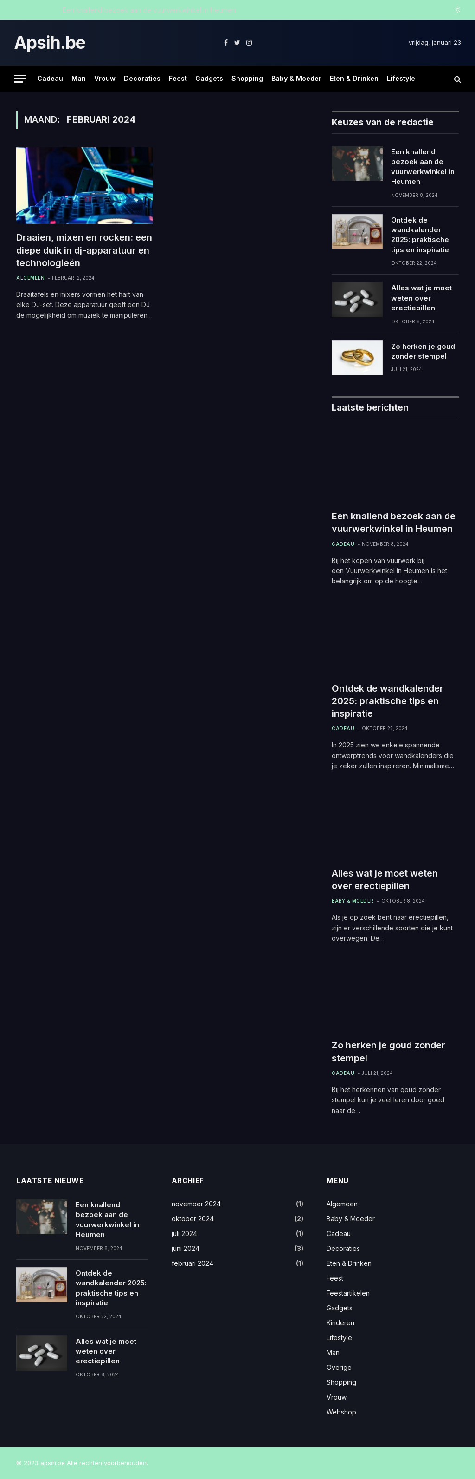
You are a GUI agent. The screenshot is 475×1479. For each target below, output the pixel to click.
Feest (178, 78)
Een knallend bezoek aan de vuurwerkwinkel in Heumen (149, 10)
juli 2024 (184, 1233)
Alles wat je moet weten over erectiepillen (421, 297)
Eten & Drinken (354, 78)
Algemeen (30, 278)
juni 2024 (185, 1248)
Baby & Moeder (296, 78)
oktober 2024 (193, 1219)
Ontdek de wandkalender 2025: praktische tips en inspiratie (420, 235)
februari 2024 (192, 1263)
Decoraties (142, 78)
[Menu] (20, 78)
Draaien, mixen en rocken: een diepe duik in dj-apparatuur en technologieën (84, 250)
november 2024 (196, 1204)
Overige (339, 1367)
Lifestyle (401, 78)
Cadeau (50, 78)
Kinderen (340, 1323)
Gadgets (209, 78)
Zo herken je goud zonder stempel (423, 351)
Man (78, 78)
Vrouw (105, 78)
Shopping (247, 78)
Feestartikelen (348, 1293)
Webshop (341, 1412)
